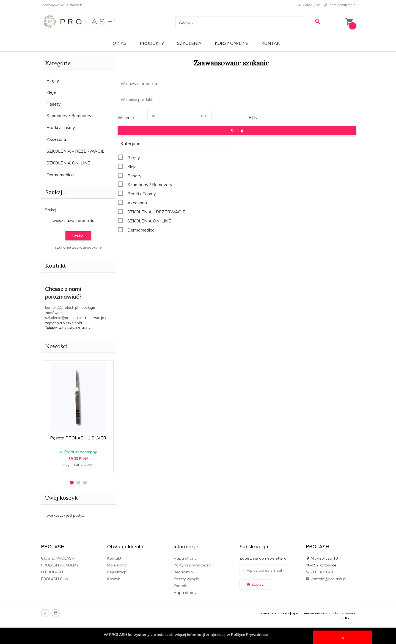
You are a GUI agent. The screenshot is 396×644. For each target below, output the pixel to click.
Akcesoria (56, 139)
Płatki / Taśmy (60, 127)
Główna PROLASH (57, 558)
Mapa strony (185, 558)
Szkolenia (189, 43)
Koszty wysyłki (187, 578)
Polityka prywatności (192, 565)
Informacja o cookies (272, 613)
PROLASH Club (54, 578)
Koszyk (113, 578)
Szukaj (78, 235)
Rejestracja (117, 571)
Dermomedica (60, 174)
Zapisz (255, 584)
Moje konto (117, 565)
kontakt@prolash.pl (61, 307)
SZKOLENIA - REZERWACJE (75, 151)
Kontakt (272, 43)
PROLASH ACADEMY (60, 565)
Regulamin (183, 571)
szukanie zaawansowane (78, 247)
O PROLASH (52, 571)
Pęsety (53, 104)
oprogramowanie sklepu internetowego (324, 613)
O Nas (120, 43)
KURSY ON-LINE (231, 43)
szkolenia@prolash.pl (63, 317)
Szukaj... (55, 192)
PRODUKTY (152, 43)
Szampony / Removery (69, 115)
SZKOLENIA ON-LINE (68, 163)
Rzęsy (52, 80)
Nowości (56, 346)
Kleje (51, 92)
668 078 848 (319, 571)
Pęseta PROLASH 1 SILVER (78, 438)
